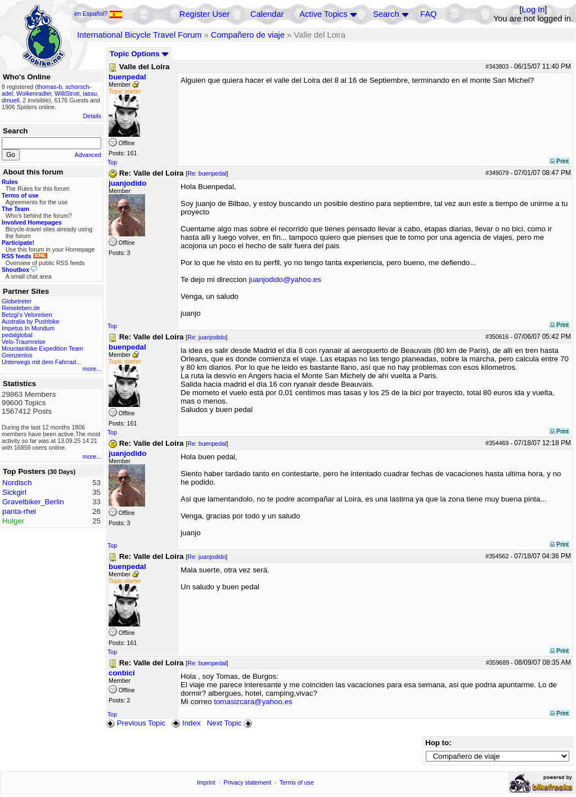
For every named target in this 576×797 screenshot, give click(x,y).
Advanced (88, 154)
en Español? (98, 13)
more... (92, 368)
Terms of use (297, 782)
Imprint (206, 782)
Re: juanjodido (206, 337)
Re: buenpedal (206, 173)
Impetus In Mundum (28, 328)
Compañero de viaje (248, 34)
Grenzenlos (17, 355)
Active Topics (323, 14)
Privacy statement (248, 782)
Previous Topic (135, 723)
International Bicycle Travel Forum (139, 34)
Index (186, 723)
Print (559, 161)
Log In (533, 9)
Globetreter (17, 301)
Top (112, 162)
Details (92, 116)
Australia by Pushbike (30, 321)
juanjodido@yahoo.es (285, 279)
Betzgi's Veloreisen (27, 314)
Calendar (267, 14)
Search (386, 14)
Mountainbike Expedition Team (42, 348)
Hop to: (438, 742)
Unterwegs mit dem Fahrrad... (41, 362)
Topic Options (139, 54)
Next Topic (230, 723)
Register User (204, 14)
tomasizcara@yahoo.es (253, 701)
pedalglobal (17, 335)
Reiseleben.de (21, 308)
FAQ (428, 14)
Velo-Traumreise (24, 341)
